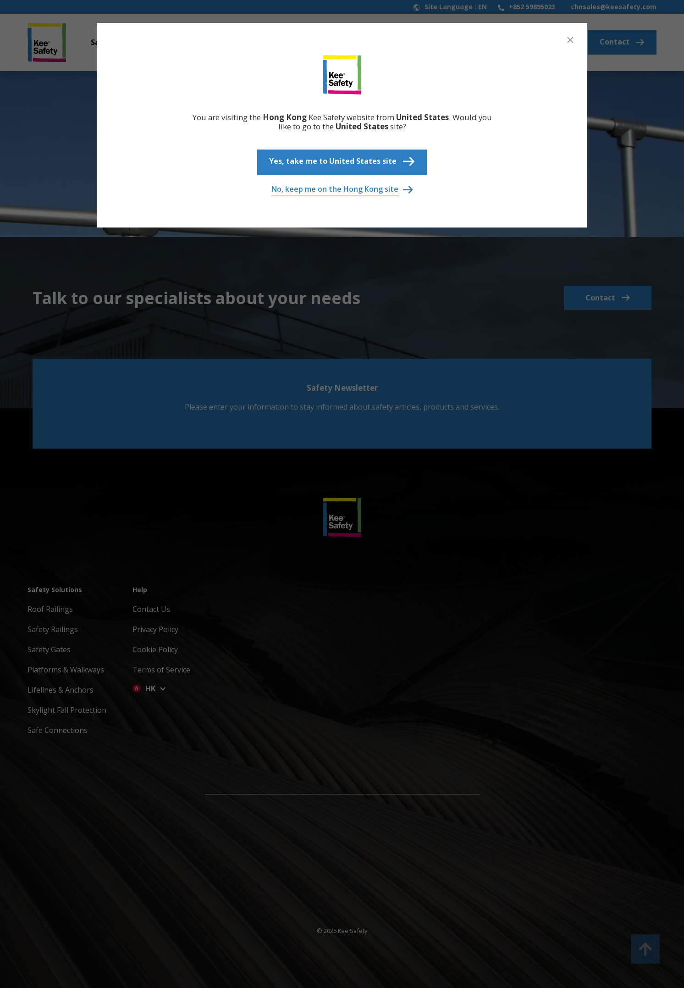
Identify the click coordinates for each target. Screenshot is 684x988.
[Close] (570, 40)
